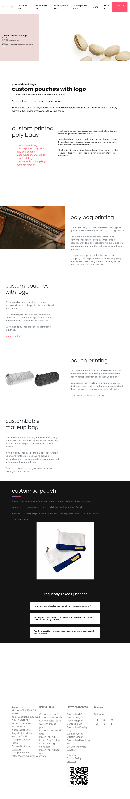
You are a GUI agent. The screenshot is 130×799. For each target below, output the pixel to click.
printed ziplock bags (27, 145)
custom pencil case (60, 7)
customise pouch (22, 7)
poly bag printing (26, 151)
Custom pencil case (50, 720)
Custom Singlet (75, 736)
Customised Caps (76, 714)
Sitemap (71, 755)
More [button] (95, 6)
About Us (106, 7)
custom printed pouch (80, 7)
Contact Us (120, 7)
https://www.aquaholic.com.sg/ (29, 756)
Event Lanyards (75, 733)
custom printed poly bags (31, 148)
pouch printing (24, 158)
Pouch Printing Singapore (47, 745)
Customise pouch (49, 714)
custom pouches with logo (31, 155)
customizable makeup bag (31, 161)
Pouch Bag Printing (49, 740)
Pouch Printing (47, 736)
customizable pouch (40, 7)
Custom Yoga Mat (76, 717)
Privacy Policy (74, 758)
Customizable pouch (50, 717)
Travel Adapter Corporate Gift (75, 722)
